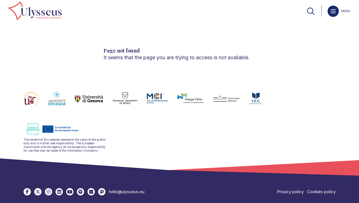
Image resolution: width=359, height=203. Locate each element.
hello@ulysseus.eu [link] (126, 191)
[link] (35, 11)
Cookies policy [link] (321, 191)
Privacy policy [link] (290, 191)
